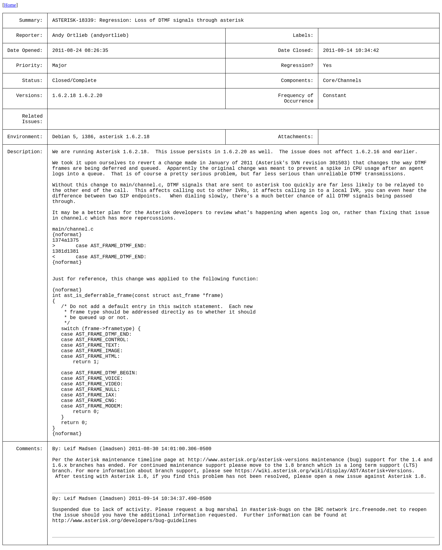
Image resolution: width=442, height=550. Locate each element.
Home (10, 5)
